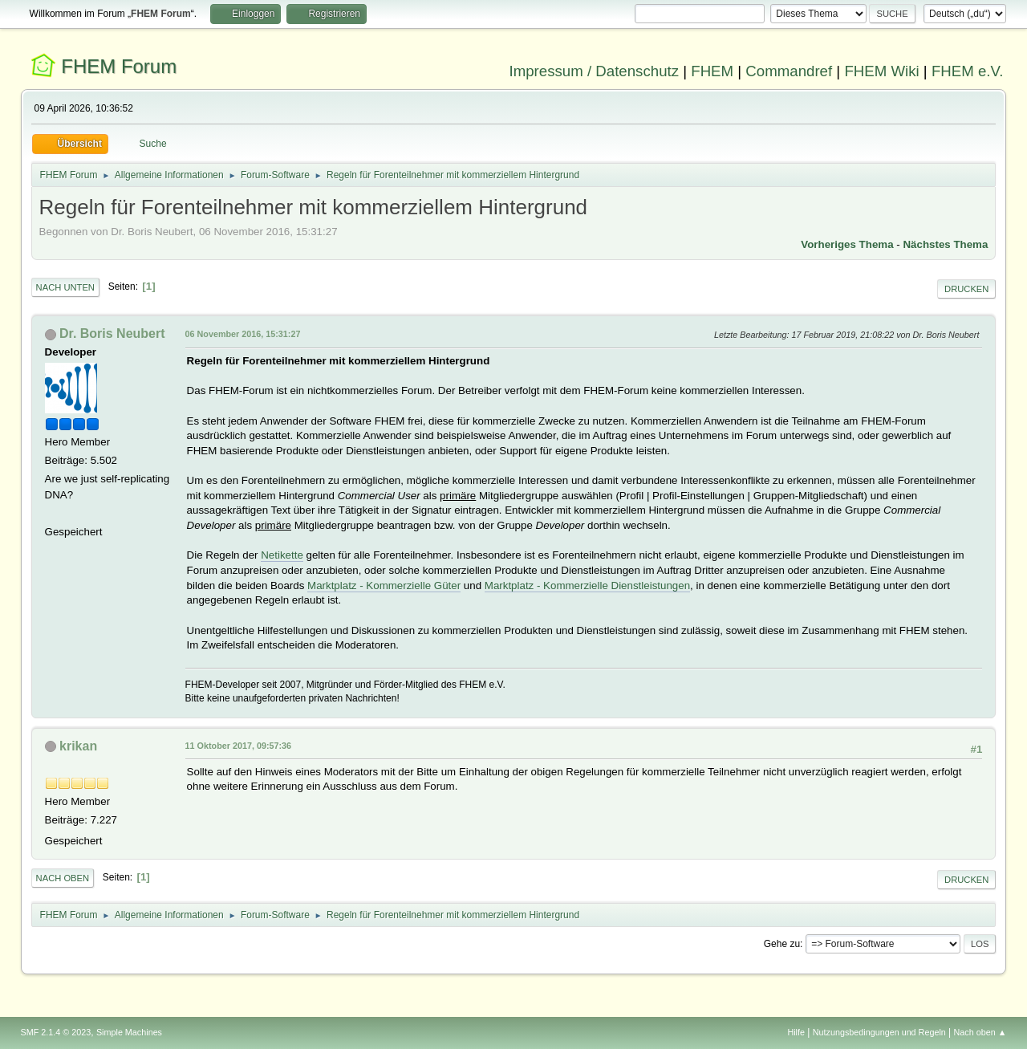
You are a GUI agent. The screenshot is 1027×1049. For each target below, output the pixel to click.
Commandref (788, 71)
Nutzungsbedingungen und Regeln (879, 1032)
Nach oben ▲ (980, 1032)
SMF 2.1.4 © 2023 (56, 1032)
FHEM (712, 71)
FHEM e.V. (968, 71)
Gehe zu (782, 943)
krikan (78, 746)
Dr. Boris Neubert (111, 333)
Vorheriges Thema (847, 244)
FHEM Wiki (881, 71)
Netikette (282, 555)
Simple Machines (129, 1032)
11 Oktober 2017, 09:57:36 (238, 745)
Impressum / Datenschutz (594, 71)
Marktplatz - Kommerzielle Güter (384, 585)
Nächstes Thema (945, 244)
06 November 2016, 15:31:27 (243, 334)
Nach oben (63, 878)
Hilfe (796, 1032)
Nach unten (65, 287)
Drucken (966, 289)
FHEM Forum (119, 66)
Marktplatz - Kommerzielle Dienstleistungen (587, 585)
